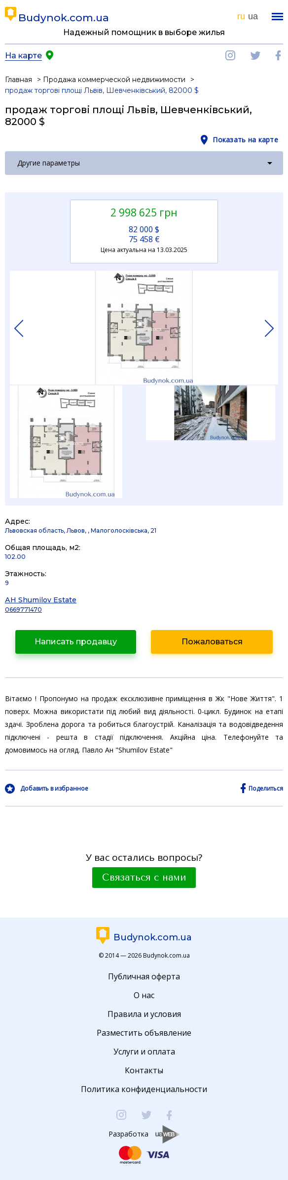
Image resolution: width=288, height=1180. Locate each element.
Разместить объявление (144, 1032)
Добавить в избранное (54, 789)
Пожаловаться (212, 641)
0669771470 (23, 609)
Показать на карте (245, 139)
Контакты (144, 1070)
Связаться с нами (144, 877)
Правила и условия (144, 1014)
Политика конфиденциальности (144, 1089)
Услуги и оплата (144, 1051)
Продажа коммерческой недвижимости (114, 79)
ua (253, 16)
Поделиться (266, 789)
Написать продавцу (76, 641)
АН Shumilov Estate (40, 599)
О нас (144, 995)
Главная (18, 79)
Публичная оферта (144, 976)
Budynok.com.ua (63, 17)
